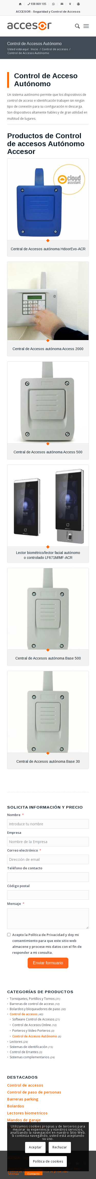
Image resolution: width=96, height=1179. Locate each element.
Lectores (16, 1041)
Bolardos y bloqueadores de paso (35, 1009)
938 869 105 (37, 4)
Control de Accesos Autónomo (34, 1036)
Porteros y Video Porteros (31, 1030)
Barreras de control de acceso (32, 1004)
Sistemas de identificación (28, 1047)
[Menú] (86, 26)
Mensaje (14, 903)
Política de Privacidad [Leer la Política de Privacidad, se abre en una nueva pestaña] (46, 934)
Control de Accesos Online (31, 1025)
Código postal (18, 885)
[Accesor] (39, 26)
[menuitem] (20, 4)
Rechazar (59, 1147)
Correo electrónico (22, 850)
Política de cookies (48, 1161)
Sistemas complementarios (29, 1057)
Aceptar (35, 1147)
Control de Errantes (24, 1052)
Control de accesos (24, 1014)
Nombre (13, 814)
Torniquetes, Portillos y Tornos (32, 998)
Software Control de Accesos (33, 1019)
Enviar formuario (48, 963)
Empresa (14, 832)
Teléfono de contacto (24, 868)
